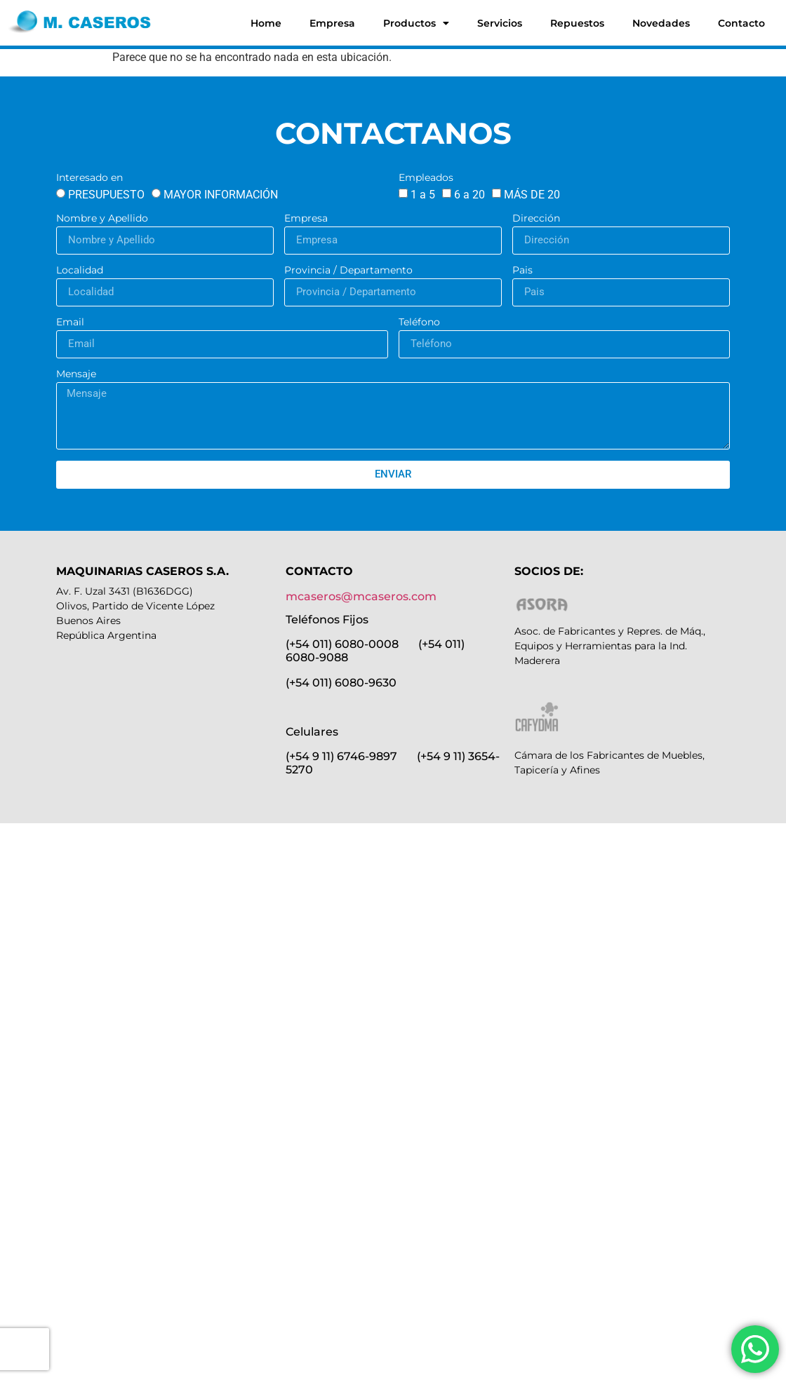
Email (70, 322)
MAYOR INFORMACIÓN (221, 194)
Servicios (499, 23)
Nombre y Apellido (102, 218)
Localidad (79, 270)
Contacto (741, 23)
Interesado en (89, 178)
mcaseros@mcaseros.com (361, 596)
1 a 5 (423, 194)
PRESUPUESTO (106, 194)
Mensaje (76, 374)
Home (266, 23)
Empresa (332, 23)
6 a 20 (469, 194)
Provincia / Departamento (348, 270)
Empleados (426, 178)
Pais (522, 270)
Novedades (661, 23)
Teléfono (419, 322)
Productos (416, 23)
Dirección (536, 218)
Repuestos (577, 23)
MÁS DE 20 (532, 194)
